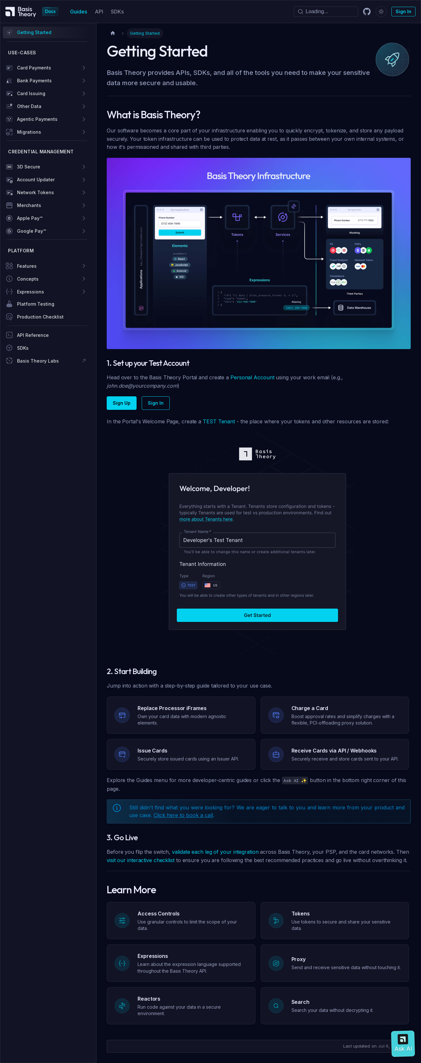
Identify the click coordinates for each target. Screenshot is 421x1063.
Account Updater (36, 179)
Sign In (403, 11)
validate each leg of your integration (215, 852)
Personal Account (252, 377)
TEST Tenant (219, 421)
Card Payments (34, 67)
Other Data (29, 106)
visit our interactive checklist (141, 860)
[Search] (326, 11)
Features (27, 266)
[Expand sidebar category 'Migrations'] (84, 132)
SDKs (117, 11)
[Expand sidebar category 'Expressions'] (84, 291)
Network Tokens (35, 192)
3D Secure (28, 166)
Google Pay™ (31, 231)
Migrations (29, 132)
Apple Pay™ (29, 218)
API (99, 11)
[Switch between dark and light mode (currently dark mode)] (381, 11)
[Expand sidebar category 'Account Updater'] (84, 180)
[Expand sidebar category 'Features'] (84, 266)
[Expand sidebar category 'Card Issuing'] (84, 93)
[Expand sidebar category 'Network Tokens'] (84, 192)
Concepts (28, 279)
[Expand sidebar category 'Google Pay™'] (84, 231)
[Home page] (113, 33)
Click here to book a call (183, 815)
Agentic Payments (37, 119)
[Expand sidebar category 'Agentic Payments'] (84, 119)
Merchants (29, 205)
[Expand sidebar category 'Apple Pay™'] (84, 218)
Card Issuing (31, 93)
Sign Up (121, 403)
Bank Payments (34, 80)
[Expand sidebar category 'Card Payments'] (84, 68)
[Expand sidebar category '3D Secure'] (84, 167)
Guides (78, 11)
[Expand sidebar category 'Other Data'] (84, 106)
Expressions (30, 291)
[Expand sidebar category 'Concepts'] (84, 279)
